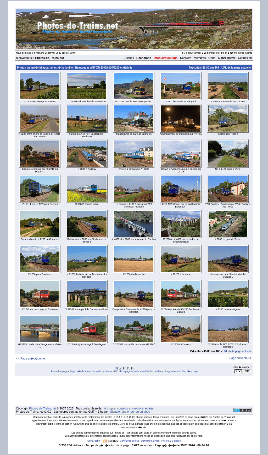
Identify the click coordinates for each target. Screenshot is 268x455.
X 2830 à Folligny (87, 169)
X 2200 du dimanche (134, 274)
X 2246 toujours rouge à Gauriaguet (86, 344)
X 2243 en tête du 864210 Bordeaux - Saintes (180, 310)
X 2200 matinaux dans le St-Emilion (87, 101)
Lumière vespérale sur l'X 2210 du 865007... (40, 170)
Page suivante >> (240, 357)
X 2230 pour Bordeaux (40, 274)
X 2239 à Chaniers (181, 344)
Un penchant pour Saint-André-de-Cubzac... (228, 275)
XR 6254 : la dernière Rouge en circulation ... (40, 345)
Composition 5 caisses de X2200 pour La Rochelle (133, 310)
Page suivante (172, 371)
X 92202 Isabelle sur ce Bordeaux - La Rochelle (87, 275)
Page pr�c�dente (80, 371)
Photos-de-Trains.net (42, 408)
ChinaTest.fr (93, 441)
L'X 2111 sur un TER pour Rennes (40, 204)
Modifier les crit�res (152, 371)
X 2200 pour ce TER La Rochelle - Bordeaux (87, 135)
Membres (200, 57)
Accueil (129, 57)
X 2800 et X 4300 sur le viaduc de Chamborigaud (181, 240)
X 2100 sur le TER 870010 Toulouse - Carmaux (228, 345)
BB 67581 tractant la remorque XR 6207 (134, 344)
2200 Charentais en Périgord (181, 101)
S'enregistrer (226, 57)
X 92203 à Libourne (181, 274)
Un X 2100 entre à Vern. (228, 169)
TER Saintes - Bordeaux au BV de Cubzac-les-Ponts (227, 205)
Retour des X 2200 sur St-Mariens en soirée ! (87, 240)
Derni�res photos (129, 441)
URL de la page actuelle (236, 67)
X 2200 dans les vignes (228, 309)
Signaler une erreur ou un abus (130, 411)
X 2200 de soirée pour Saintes (40, 101)
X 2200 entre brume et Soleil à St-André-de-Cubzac (40, 135)
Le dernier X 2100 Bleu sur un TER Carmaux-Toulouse (134, 205)
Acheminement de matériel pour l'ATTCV (181, 134)
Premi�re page (59, 371)
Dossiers (185, 57)
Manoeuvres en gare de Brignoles (134, 134)
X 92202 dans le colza (87, 204)
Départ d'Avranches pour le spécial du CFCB (181, 170)
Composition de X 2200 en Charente (40, 239)
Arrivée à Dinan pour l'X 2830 (134, 169)
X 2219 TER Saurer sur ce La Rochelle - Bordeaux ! (181, 205)
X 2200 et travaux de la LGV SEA (227, 101)
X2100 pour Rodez (228, 134)
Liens (211, 57)
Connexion (245, 57)
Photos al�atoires (171, 441)
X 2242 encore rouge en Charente (40, 309)
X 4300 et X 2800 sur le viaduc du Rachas (134, 239)
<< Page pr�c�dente (30, 358)
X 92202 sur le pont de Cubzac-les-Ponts (86, 309)
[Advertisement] (134, 391)
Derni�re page (190, 371)
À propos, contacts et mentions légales (129, 408)
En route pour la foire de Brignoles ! (134, 101)
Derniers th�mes (150, 441)
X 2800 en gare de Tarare (228, 239)
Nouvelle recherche (102, 371)
